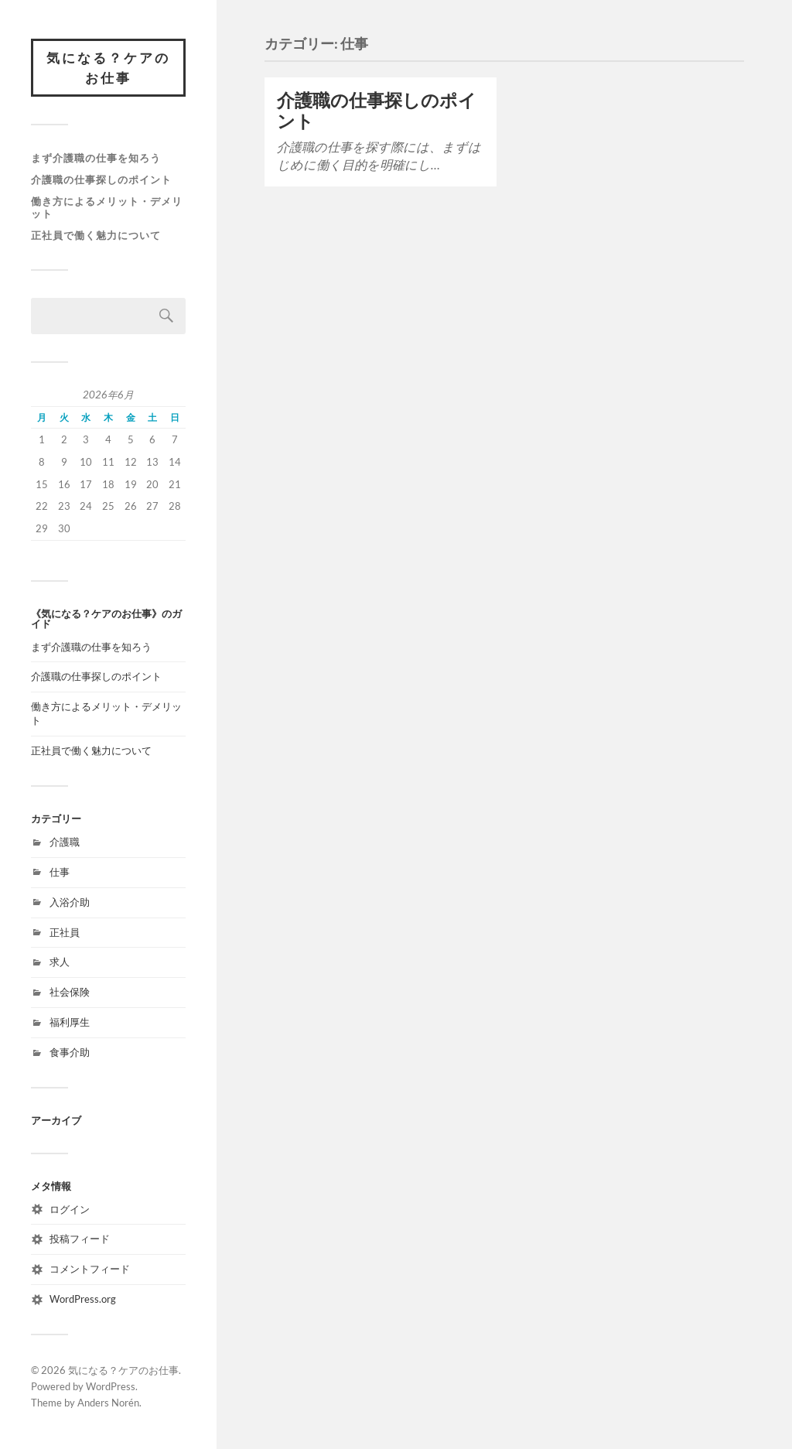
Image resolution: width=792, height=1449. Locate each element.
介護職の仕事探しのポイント (101, 179)
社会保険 (70, 992)
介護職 (65, 842)
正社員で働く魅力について (96, 235)
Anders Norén (108, 1402)
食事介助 (70, 1052)
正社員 (65, 932)
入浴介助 (70, 902)
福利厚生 (70, 1022)
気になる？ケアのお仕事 (108, 68)
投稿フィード (80, 1238)
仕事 (60, 872)
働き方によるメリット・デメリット (107, 207)
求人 (60, 961)
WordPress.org (83, 1299)
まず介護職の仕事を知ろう (96, 158)
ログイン (70, 1209)
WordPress (110, 1386)
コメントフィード (90, 1269)
